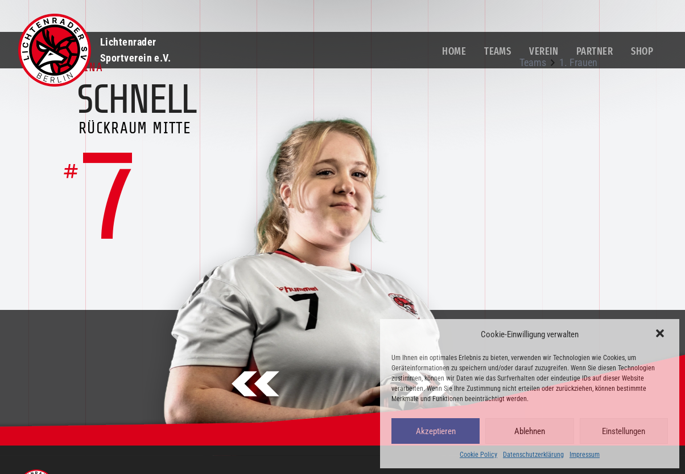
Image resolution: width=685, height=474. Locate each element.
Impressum (585, 455)
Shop (642, 51)
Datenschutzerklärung (533, 455)
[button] (661, 334)
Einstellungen (623, 431)
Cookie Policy (478, 455)
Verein (543, 51)
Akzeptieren (436, 431)
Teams (497, 51)
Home (454, 51)
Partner (594, 51)
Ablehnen (529, 431)
